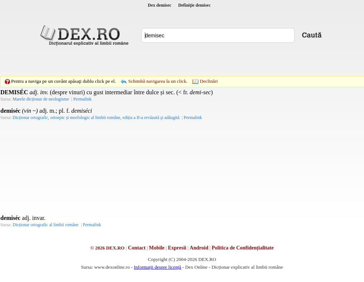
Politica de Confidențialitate (243, 248)
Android (199, 248)
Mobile (157, 248)
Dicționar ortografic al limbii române (46, 224)
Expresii (177, 248)
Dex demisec (160, 5)
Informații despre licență (157, 267)
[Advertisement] (131, 61)
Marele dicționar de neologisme (41, 99)
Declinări (209, 81)
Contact (136, 248)
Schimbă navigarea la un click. (158, 81)
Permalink (82, 99)
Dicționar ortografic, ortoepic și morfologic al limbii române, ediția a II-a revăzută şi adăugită (96, 117)
